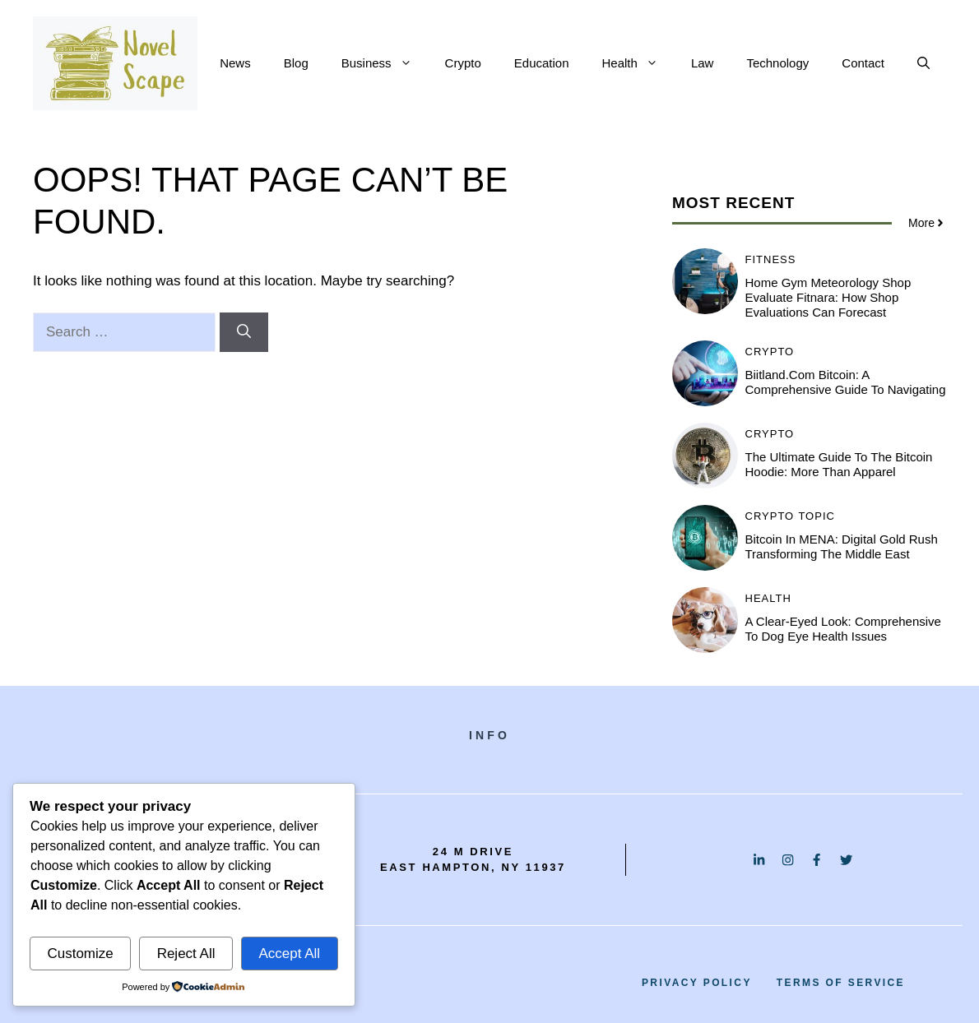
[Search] (244, 332)
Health (638, 63)
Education (541, 63)
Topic (816, 516)
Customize (80, 953)
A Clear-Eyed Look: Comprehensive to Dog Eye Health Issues (843, 628)
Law (702, 63)
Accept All (289, 953)
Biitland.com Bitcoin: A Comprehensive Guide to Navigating (845, 382)
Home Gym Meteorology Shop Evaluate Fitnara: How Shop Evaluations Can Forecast (828, 297)
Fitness (770, 259)
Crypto (463, 63)
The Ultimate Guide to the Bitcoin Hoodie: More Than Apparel (839, 464)
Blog (296, 63)
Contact (863, 63)
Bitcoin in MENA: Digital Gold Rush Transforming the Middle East (841, 546)
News (235, 63)
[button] (923, 63)
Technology (777, 63)
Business (385, 63)
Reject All (186, 953)
